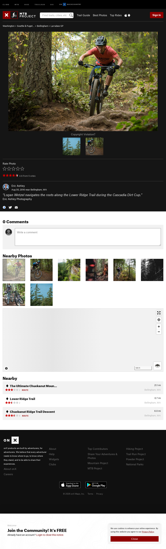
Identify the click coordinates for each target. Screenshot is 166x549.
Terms (90, 493)
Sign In (156, 15)
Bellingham (42, 25)
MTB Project (95, 468)
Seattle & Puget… (25, 25)
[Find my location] (158, 319)
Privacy (99, 493)
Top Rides (116, 15)
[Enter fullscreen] (158, 312)
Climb (6, 4)
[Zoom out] (158, 331)
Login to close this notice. (50, 534)
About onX (10, 468)
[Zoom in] (158, 326)
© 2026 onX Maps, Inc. (74, 493)
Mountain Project (98, 463)
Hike (26, 4)
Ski (52, 4)
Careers (8, 474)
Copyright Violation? (83, 134)
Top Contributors (98, 448)
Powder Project (135, 459)
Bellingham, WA (39, 189)
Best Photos (100, 15)
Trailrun (40, 4)
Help (52, 454)
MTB (17, 4)
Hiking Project (134, 448)
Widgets (54, 459)
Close (134, 538)
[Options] (157, 366)
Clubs (52, 464)
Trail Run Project (136, 454)
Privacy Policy (148, 532)
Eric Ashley (18, 185)
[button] (4, 207)
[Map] (83, 340)
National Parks (134, 464)
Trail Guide (83, 15)
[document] (135, 534)
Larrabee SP (57, 25)
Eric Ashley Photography (17, 199)
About (52, 448)
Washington (8, 25)
